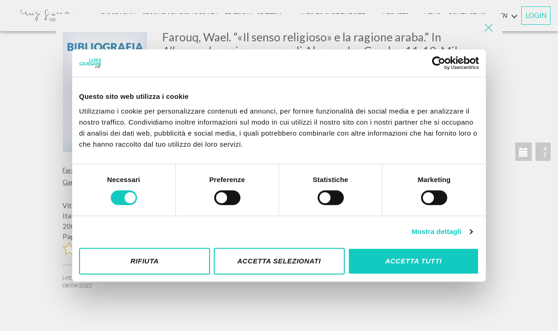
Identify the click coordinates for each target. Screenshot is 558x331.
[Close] (488, 27)
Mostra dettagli (436, 231)
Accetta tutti (413, 261)
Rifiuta (145, 261)
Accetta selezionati (279, 261)
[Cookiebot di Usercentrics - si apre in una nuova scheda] (439, 63)
